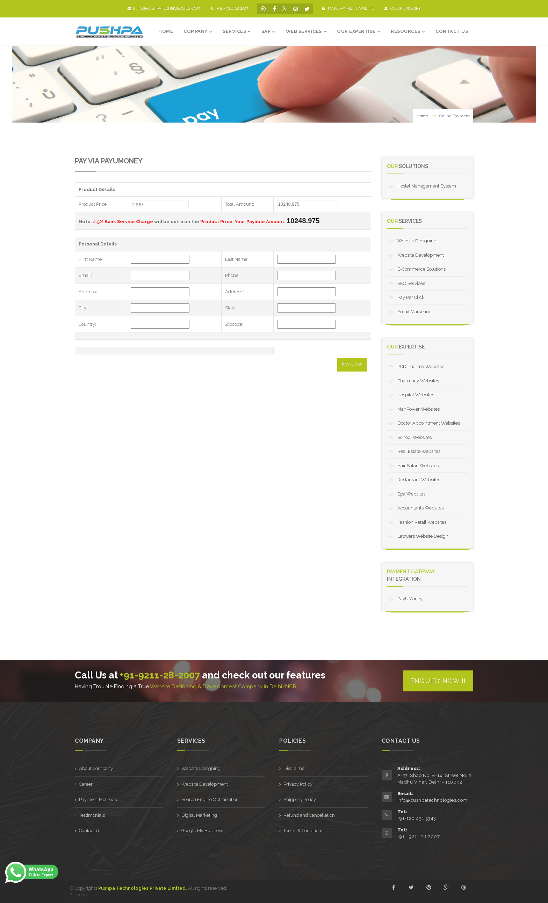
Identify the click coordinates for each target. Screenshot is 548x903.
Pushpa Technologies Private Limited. (142, 888)
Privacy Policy (297, 784)
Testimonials (92, 815)
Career (86, 784)
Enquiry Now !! (438, 680)
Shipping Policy (299, 799)
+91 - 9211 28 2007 (418, 836)
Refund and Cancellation (309, 815)
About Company (96, 768)
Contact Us (90, 830)
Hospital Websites (415, 394)
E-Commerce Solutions (421, 269)
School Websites (414, 437)
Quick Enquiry (402, 8)
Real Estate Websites (418, 451)
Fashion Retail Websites (421, 522)
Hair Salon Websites (418, 465)
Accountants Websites (420, 508)
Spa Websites (411, 494)
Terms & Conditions (303, 830)
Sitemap (78, 894)
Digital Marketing (199, 815)
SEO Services (411, 283)
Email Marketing (414, 311)
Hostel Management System (426, 186)
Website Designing (417, 240)
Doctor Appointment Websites (428, 423)
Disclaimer (294, 768)
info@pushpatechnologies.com (164, 8)
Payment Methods (98, 799)
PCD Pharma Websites (420, 366)
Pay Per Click (410, 297)
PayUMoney (410, 598)
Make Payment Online (348, 8)
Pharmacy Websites (418, 380)
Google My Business (202, 830)
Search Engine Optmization (210, 799)
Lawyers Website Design (422, 536)
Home (422, 115)
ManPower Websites (418, 409)
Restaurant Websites (418, 479)
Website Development (420, 255)
